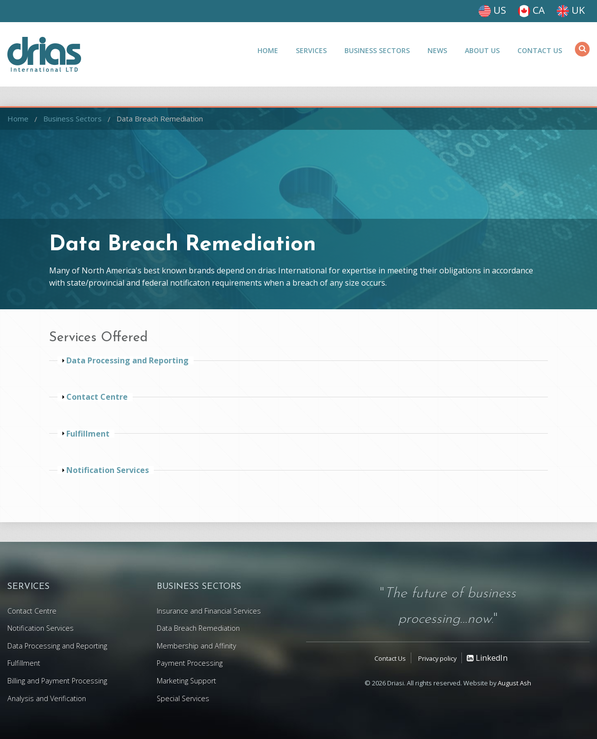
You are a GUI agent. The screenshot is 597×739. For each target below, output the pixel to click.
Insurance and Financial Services (209, 611)
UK (571, 10)
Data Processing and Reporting (57, 645)
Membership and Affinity (196, 645)
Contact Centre (32, 611)
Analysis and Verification (46, 698)
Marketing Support (186, 680)
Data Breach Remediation (159, 118)
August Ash (514, 683)
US (492, 10)
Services (311, 50)
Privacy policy (437, 658)
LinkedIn (487, 657)
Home (267, 50)
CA (531, 10)
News (437, 50)
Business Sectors (377, 50)
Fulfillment (23, 663)
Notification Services (40, 628)
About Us (482, 50)
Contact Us (539, 50)
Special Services (183, 698)
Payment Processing (190, 663)
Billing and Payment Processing (57, 680)
